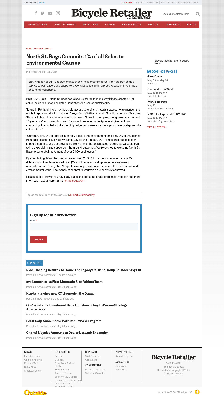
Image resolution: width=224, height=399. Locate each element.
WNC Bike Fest (157, 102)
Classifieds (173, 24)
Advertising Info (124, 356)
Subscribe (152, 2)
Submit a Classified (95, 373)
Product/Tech (31, 363)
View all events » (156, 127)
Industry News (37, 24)
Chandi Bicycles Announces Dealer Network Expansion (67, 332)
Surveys (59, 356)
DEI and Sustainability (81, 195)
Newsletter (167, 2)
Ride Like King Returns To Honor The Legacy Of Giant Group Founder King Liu (83, 269)
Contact (140, 2)
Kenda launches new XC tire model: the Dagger (61, 293)
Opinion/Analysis (33, 359)
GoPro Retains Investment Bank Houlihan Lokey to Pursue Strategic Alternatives (77, 307)
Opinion (110, 24)
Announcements (65, 24)
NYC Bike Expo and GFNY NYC (166, 114)
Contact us (81, 85)
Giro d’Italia (154, 76)
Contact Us (91, 359)
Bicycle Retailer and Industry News (171, 62)
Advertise (126, 2)
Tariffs (42, 2)
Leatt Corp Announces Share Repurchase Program (63, 320)
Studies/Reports (33, 370)
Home (29, 49)
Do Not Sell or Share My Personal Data (68, 381)
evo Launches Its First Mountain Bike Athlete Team (64, 281)
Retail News (90, 24)
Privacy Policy (62, 369)
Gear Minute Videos (187, 2)
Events (191, 24)
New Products (131, 24)
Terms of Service (64, 373)
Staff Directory (93, 356)
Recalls (153, 24)
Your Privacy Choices (66, 376)
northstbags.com (74, 180)
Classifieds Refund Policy (65, 364)
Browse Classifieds (95, 369)
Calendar (59, 359)
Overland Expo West (160, 89)
